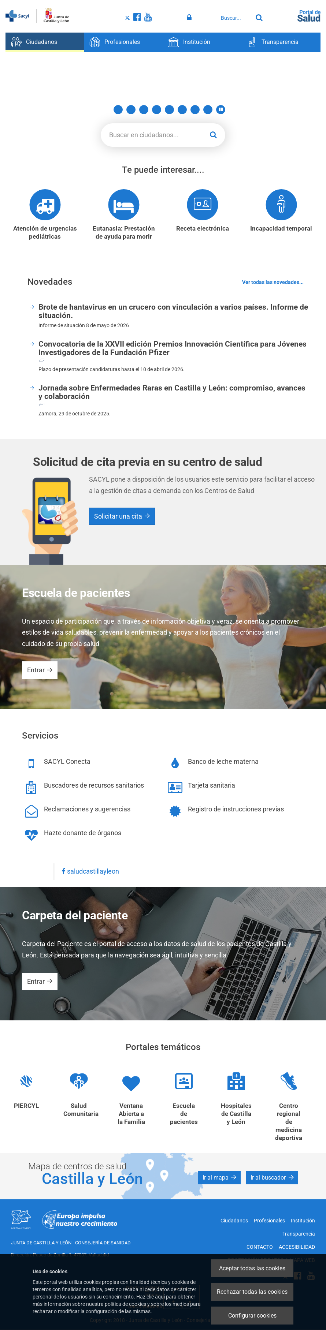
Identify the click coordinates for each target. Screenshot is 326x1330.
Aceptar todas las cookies (252, 1268)
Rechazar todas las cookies (252, 1291)
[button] (220, 109)
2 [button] (118, 109)
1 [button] (105, 109)
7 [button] (182, 109)
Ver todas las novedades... (273, 282)
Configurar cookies (252, 1315)
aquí (160, 1297)
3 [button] (131, 109)
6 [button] (169, 109)
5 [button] (156, 109)
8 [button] (195, 109)
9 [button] (207, 109)
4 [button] (143, 109)
